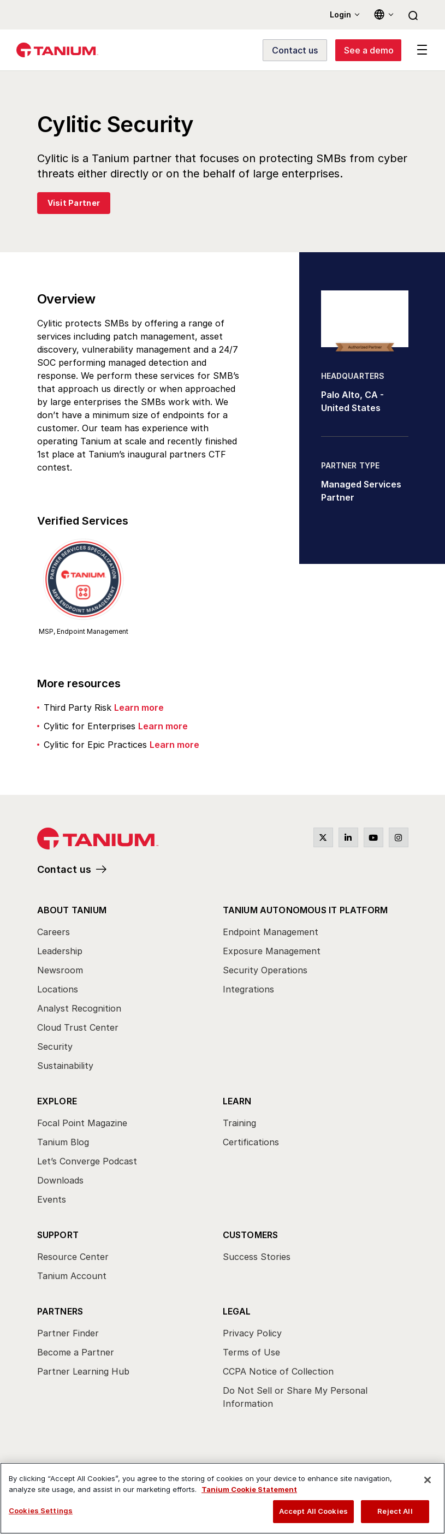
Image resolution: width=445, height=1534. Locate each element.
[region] (222, 1498)
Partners (60, 1311)
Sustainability (65, 1065)
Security (55, 1046)
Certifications (251, 1142)
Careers (53, 931)
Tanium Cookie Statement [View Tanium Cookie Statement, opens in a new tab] (249, 1489)
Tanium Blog (63, 1142)
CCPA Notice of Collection (278, 1371)
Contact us (64, 869)
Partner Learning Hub (83, 1371)
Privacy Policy (252, 1333)
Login (340, 14)
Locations (57, 989)
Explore (57, 1101)
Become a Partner (75, 1352)
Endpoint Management (270, 931)
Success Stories (256, 1256)
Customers (250, 1234)
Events (51, 1199)
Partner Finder (68, 1333)
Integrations (248, 989)
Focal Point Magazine (82, 1122)
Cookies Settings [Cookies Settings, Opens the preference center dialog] (41, 1510)
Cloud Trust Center (77, 1027)
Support (58, 1234)
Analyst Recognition (79, 1008)
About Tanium (71, 910)
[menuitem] (130, 990)
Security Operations (265, 970)
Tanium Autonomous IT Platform (305, 910)
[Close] (428, 1480)
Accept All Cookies (313, 1511)
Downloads (60, 1180)
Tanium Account (71, 1275)
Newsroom (60, 970)
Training (239, 1122)
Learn (237, 1101)
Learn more (139, 707)
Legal (237, 1311)
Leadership (59, 951)
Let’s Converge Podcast (87, 1161)
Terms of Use (251, 1352)
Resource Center (73, 1256)
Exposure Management (272, 951)
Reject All (394, 1511)
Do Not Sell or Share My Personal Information (295, 1397)
